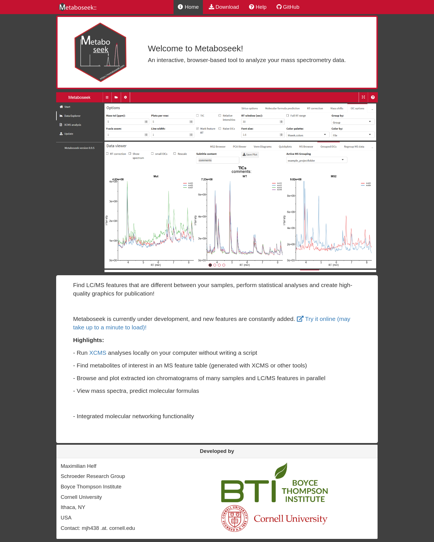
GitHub (288, 7)
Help (258, 7)
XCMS (97, 352)
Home (188, 7)
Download (224, 7)
